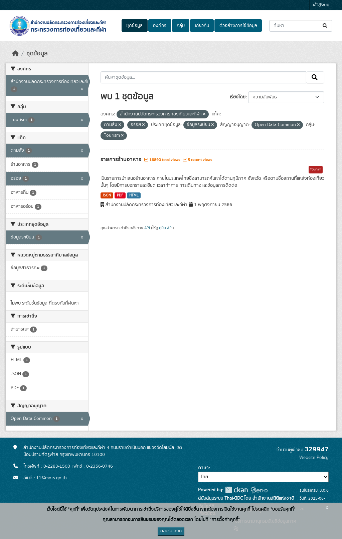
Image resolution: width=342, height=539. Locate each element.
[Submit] (325, 26)
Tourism (315, 169)
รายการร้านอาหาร (122, 159)
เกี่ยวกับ (202, 25)
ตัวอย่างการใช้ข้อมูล (238, 25)
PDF (120, 195)
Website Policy (314, 457)
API (147, 228)
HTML (134, 195)
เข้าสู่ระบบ (321, 5)
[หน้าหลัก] (15, 53)
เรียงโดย (237, 97)
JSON (107, 195)
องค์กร (159, 25)
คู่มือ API (166, 228)
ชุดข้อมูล (134, 25)
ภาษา (203, 468)
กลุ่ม (181, 25)
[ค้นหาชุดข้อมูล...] (300, 26)
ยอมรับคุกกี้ (171, 531)
